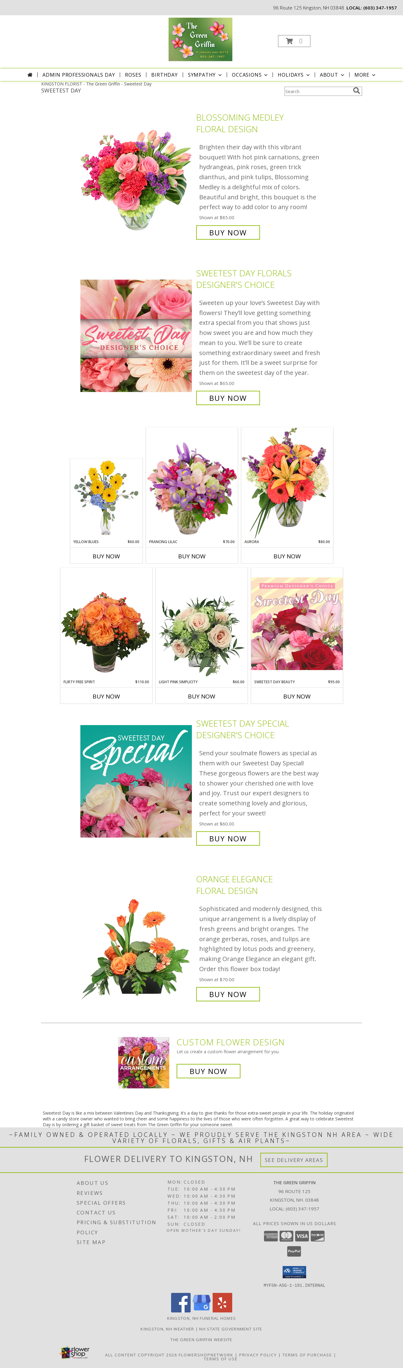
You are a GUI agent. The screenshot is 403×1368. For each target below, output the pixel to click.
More (365, 74)
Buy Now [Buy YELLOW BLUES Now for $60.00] (106, 556)
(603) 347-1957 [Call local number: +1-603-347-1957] (380, 8)
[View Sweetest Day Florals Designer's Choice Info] (136, 336)
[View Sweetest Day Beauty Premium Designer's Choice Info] (297, 623)
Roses (133, 74)
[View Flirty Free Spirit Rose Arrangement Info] (106, 623)
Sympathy (205, 74)
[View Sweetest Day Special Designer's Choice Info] (136, 781)
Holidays (294, 74)
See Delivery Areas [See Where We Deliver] (294, 1159)
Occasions (250, 74)
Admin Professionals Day (78, 74)
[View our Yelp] (222, 1310)
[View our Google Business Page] (201, 1310)
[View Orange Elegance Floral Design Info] (136, 937)
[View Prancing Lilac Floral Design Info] (192, 483)
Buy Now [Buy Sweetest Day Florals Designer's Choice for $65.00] (228, 398)
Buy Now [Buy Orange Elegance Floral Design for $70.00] (228, 994)
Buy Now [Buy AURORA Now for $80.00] (287, 556)
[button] (294, 41)
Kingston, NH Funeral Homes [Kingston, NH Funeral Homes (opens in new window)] (201, 1318)
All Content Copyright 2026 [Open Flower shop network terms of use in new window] (141, 1354)
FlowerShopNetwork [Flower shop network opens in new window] (206, 1354)
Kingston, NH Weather (167, 1328)
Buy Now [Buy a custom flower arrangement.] (208, 1071)
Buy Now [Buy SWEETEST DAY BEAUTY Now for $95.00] (297, 696)
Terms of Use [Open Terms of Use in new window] (221, 1358)
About (333, 74)
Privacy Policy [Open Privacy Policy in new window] (258, 1354)
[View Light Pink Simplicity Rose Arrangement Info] (201, 623)
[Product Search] (317, 91)
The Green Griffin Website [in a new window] (201, 1339)
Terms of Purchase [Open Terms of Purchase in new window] (307, 1354)
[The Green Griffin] (200, 39)
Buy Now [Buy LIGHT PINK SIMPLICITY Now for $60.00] (201, 696)
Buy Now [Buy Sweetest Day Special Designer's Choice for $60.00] (228, 838)
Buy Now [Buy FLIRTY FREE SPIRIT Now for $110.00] (106, 696)
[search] (356, 90)
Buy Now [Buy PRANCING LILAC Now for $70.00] (192, 556)
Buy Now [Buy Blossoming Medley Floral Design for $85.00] (228, 232)
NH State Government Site (230, 1328)
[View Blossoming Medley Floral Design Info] (136, 175)
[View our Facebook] (181, 1310)
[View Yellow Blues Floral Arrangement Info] (106, 499)
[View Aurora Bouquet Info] (287, 483)
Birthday (164, 74)
